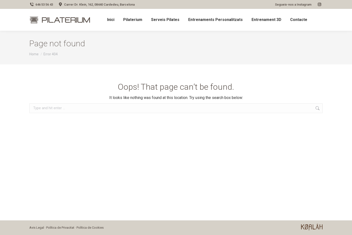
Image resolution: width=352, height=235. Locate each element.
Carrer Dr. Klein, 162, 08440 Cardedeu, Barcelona (96, 4)
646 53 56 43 (41, 4)
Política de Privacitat (60, 227)
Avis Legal (36, 227)
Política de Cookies (90, 227)
